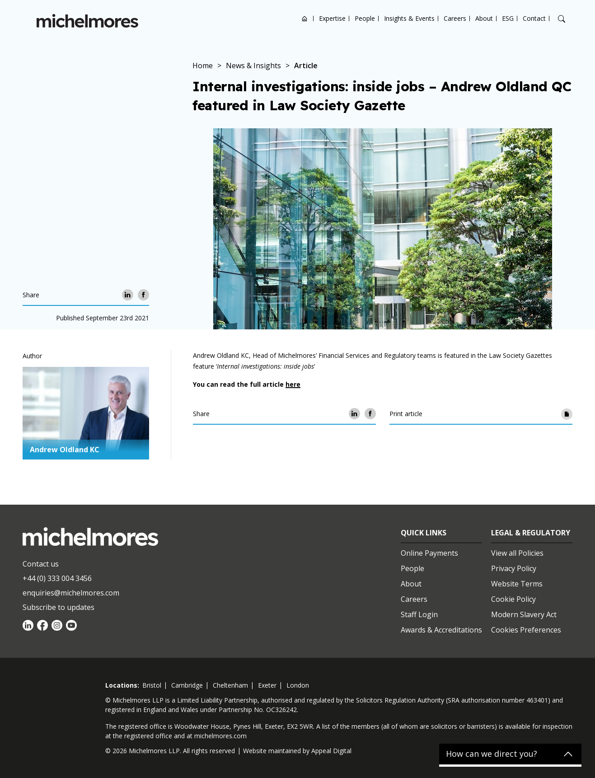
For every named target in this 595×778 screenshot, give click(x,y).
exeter (267, 685)
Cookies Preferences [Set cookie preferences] (526, 630)
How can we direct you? (491, 754)
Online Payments (429, 553)
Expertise (332, 18)
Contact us (41, 564)
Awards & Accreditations (441, 630)
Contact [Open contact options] (534, 18)
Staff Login (419, 614)
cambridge (187, 685)
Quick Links (423, 533)
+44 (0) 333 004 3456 (57, 578)
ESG (508, 18)
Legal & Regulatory (530, 533)
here (293, 384)
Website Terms (517, 584)
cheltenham (230, 685)
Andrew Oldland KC (64, 450)
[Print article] (566, 413)
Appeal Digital (331, 750)
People (365, 18)
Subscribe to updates (58, 607)
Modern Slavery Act (524, 614)
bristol (151, 685)
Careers (455, 18)
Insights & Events (409, 18)
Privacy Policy (513, 568)
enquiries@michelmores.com (71, 593)
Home (304, 18)
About (484, 18)
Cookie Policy (513, 599)
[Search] (561, 19)
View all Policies (517, 553)
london (297, 685)
